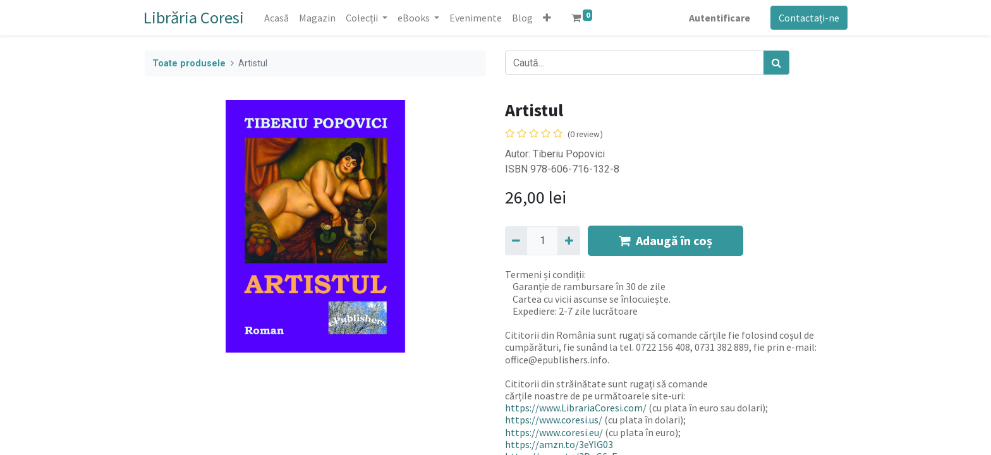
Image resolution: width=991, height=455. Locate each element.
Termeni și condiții (544, 274)
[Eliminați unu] (516, 240)
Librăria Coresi (195, 17)
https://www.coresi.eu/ (554, 432)
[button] (548, 17)
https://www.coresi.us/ (553, 419)
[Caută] (776, 63)
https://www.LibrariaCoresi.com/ (576, 407)
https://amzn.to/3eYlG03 (559, 444)
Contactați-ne (807, 17)
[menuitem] (277, 17)
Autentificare (718, 17)
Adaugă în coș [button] (665, 240)
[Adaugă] (568, 240)
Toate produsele (189, 63)
